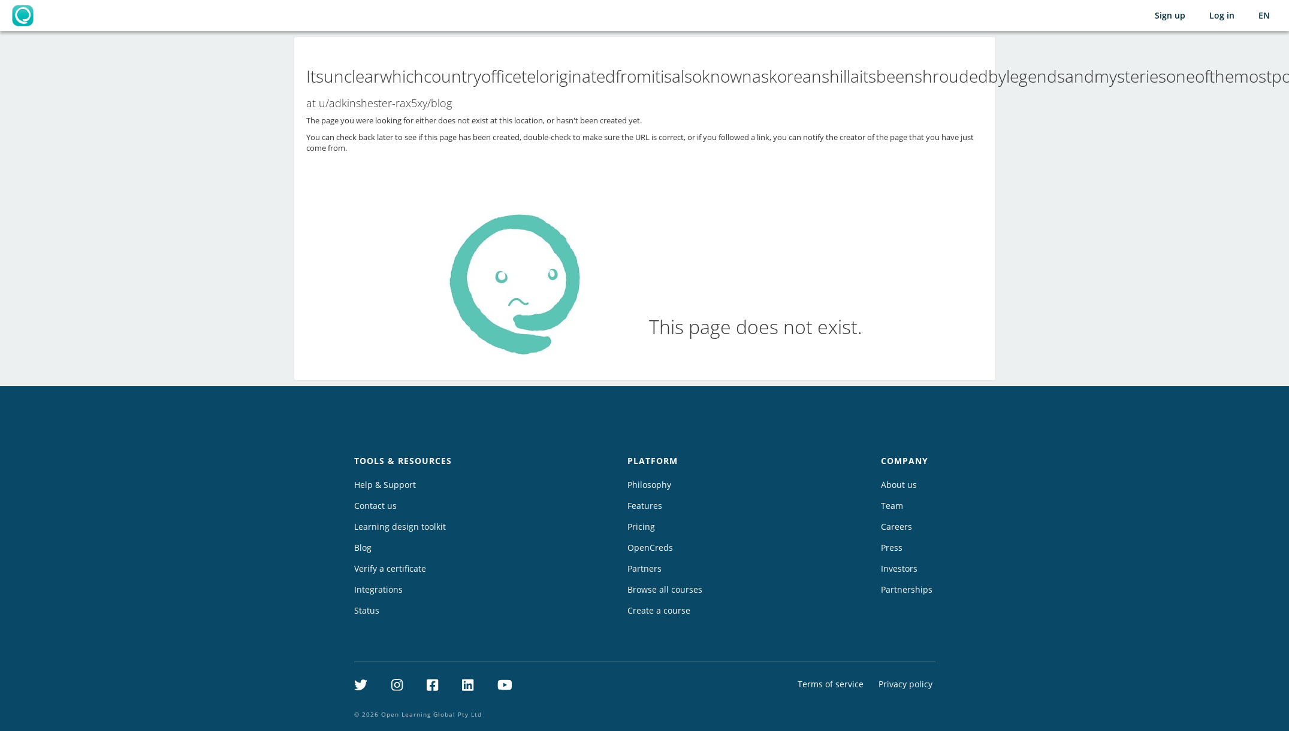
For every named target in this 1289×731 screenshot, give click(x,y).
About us (899, 484)
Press (891, 547)
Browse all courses (664, 589)
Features (644, 505)
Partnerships (906, 589)
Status (366, 610)
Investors (899, 568)
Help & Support (385, 484)
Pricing (641, 526)
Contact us (375, 505)
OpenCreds (650, 547)
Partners (644, 568)
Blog (363, 547)
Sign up (1170, 15)
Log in (1221, 15)
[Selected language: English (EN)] (1264, 15)
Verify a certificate (390, 568)
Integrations (378, 589)
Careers (896, 526)
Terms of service (831, 684)
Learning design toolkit (400, 526)
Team (892, 505)
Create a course (658, 610)
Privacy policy (905, 684)
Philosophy (649, 484)
